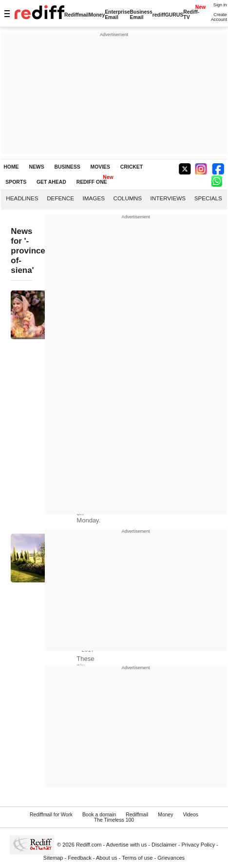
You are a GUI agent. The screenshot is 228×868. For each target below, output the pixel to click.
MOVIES (100, 167)
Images (94, 198)
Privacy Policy (198, 845)
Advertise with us (126, 845)
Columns (128, 198)
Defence (60, 198)
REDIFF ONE (91, 182)
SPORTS (15, 182)
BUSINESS (67, 167)
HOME (11, 167)
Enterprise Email (117, 14)
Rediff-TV (191, 14)
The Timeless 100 (114, 820)
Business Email (141, 14)
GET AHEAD (51, 182)
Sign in (220, 4)
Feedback (80, 858)
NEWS (36, 167)
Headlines (22, 198)
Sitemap (53, 858)
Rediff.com (89, 845)
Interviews (168, 198)
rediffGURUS (168, 15)
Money (97, 15)
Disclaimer (164, 845)
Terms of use (137, 858)
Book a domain (99, 814)
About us (106, 858)
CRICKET (131, 167)
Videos (190, 814)
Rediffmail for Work (51, 814)
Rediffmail (76, 15)
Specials (208, 198)
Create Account (219, 17)
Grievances (171, 858)
